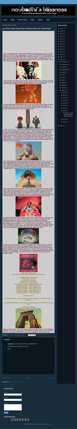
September (65, 70)
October (64, 67)
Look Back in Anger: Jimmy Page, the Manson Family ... (68, 114)
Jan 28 (65, 100)
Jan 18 (65, 108)
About (13, 19)
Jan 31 (64, 93)
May (63, 80)
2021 (61, 41)
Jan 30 (65, 95)
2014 (61, 59)
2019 (61, 46)
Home (5, 19)
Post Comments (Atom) (15, 382)
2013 (61, 126)
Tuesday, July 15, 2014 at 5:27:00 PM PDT (26, 343)
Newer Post (6, 378)
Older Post (50, 378)
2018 (61, 49)
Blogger (51, 424)
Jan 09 (65, 111)
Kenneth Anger (11, 129)
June (63, 77)
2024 (61, 34)
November (64, 64)
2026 (61, 28)
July (63, 75)
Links (48, 19)
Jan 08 (65, 119)
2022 (61, 39)
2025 (61, 31)
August (64, 72)
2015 (61, 57)
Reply (9, 348)
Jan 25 (65, 103)
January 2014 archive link (33, 308)
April (63, 82)
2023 (61, 36)
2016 (61, 54)
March (63, 85)
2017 (61, 52)
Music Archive (23, 19)
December (64, 62)
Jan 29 (65, 98)
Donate (40, 19)
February (64, 88)
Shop (32, 19)
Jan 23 (65, 105)
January (64, 90)
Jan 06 (65, 122)
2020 (61, 44)
